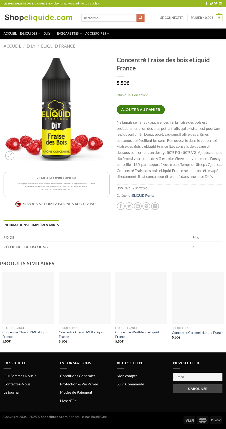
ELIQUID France (58, 46)
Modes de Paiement (76, 392)
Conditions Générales (77, 375)
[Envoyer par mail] (138, 206)
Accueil (10, 33)
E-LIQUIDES (30, 33)
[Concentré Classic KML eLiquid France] (28, 298)
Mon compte (127, 375)
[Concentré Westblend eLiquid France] (141, 298)
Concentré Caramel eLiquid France (197, 333)
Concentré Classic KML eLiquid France (25, 334)
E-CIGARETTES (69, 33)
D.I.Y (49, 33)
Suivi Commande (130, 384)
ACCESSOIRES (97, 33)
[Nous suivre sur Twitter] (215, 3)
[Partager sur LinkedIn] (155, 206)
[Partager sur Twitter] (129, 206)
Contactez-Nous (17, 384)
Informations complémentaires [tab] (31, 225)
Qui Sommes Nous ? (20, 375)
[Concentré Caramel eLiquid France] (198, 298)
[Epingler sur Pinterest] (146, 206)
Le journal (12, 392)
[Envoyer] (140, 18)
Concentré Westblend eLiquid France (137, 334)
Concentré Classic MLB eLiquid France (82, 334)
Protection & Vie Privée (79, 384)
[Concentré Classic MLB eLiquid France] (85, 298)
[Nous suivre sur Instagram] (211, 3)
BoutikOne (99, 417)
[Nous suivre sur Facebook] (206, 3)
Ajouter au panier (140, 109)
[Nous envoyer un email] (220, 3)
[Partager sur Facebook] (121, 206)
